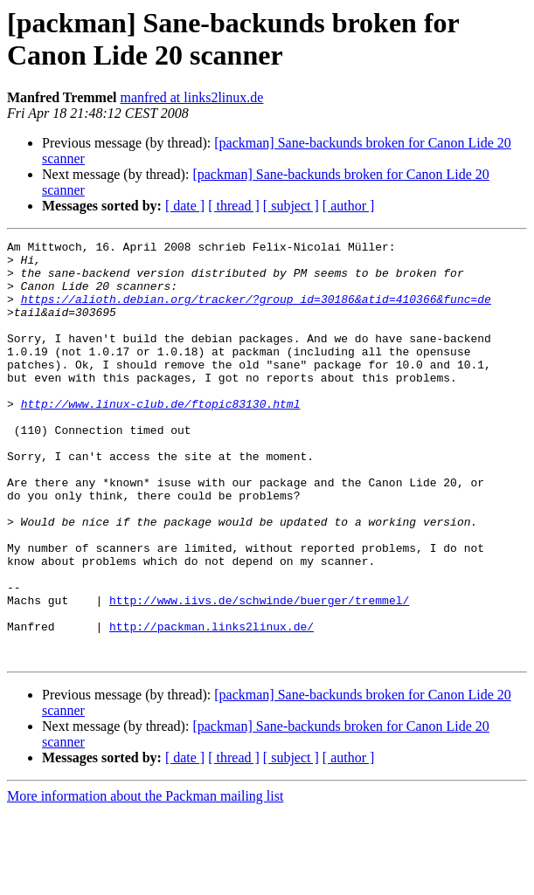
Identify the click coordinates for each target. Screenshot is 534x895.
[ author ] (348, 205)
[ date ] (185, 205)
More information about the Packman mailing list (145, 879)
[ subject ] (291, 205)
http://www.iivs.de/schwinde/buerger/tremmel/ (259, 673)
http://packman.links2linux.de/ (211, 705)
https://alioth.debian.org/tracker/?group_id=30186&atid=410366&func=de (256, 312)
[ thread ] (234, 205)
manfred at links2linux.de (191, 97)
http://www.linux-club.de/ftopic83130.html (161, 437)
